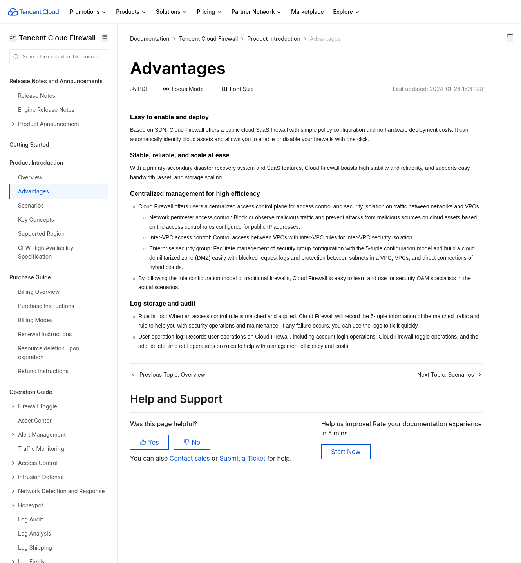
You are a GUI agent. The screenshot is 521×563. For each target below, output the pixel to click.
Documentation (150, 38)
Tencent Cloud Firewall (208, 38)
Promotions (88, 12)
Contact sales (191, 524)
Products (131, 12)
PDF (139, 89)
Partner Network (257, 12)
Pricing (209, 12)
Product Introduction (273, 38)
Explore (346, 12)
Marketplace (307, 11)
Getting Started (29, 144)
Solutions (171, 12)
